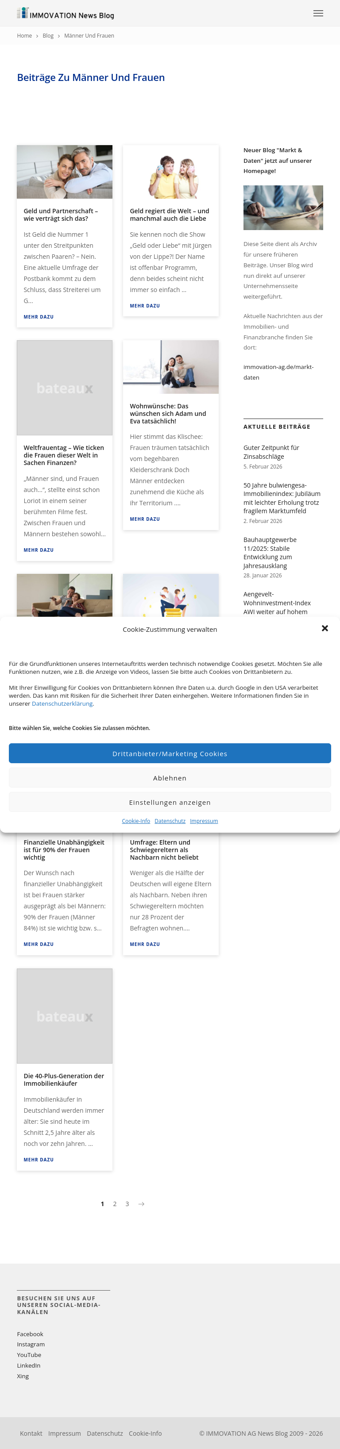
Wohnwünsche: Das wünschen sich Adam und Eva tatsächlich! (168, 413)
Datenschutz (170, 821)
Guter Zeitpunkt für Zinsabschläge (271, 452)
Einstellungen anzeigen (170, 802)
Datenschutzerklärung (62, 703)
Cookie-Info (136, 821)
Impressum (204, 821)
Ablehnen (170, 777)
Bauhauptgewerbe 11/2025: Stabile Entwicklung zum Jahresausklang (270, 552)
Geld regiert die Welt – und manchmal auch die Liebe (169, 215)
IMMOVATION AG (231, 1433)
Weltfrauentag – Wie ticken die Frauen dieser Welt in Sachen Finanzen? (63, 455)
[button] (326, 629)
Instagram (31, 1344)
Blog (48, 35)
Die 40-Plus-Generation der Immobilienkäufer (63, 1080)
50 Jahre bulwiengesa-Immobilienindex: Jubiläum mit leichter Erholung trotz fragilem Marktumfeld (282, 498)
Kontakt (31, 1433)
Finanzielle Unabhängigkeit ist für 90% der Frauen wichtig (63, 849)
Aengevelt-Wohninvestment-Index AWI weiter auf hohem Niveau (277, 607)
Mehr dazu (38, 317)
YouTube (29, 1355)
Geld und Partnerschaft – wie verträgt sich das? (60, 215)
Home (24, 35)
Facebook (30, 1334)
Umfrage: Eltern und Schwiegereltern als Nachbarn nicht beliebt (164, 849)
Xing (22, 1376)
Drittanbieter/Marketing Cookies (170, 753)
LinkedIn (28, 1365)
